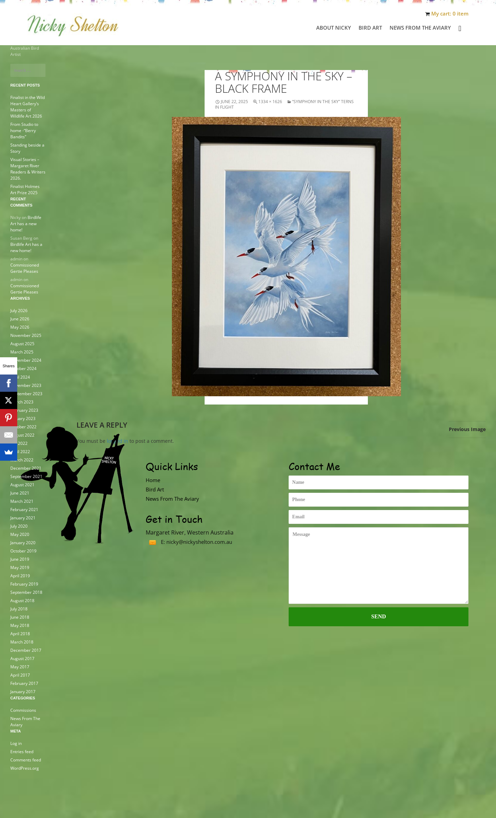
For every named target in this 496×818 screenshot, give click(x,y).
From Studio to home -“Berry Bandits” (24, 130)
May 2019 (19, 567)
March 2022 (21, 459)
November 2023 (25, 385)
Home (153, 480)
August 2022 (22, 435)
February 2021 (24, 509)
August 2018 (22, 600)
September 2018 (26, 592)
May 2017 (19, 666)
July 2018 (19, 608)
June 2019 (19, 559)
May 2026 (19, 327)
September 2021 (26, 476)
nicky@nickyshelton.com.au (199, 541)
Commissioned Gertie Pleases (24, 268)
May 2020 (19, 534)
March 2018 (21, 642)
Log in (16, 743)
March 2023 (21, 402)
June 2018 (19, 617)
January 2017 (22, 691)
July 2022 (19, 443)
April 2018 (20, 633)
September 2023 (26, 393)
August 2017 (22, 658)
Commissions (23, 710)
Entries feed (21, 751)
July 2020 (19, 526)
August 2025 (22, 344)
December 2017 (25, 650)
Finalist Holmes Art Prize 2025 (25, 189)
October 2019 (23, 550)
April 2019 (20, 575)
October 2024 (23, 368)
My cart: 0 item (449, 13)
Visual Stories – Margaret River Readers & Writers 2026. (27, 169)
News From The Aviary (420, 27)
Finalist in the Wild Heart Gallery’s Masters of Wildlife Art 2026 (27, 106)
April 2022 (20, 451)
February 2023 (24, 410)
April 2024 (20, 377)
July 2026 (19, 310)
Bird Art (370, 27)
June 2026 (19, 319)
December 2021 (25, 468)
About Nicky (333, 27)
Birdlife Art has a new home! (25, 224)
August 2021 (22, 484)
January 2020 (22, 542)
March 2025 (21, 352)
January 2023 (22, 418)
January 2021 (22, 517)
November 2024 (25, 360)
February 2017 (24, 683)
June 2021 (19, 493)
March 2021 (21, 501)
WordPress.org (24, 768)
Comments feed (25, 759)
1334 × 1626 (270, 101)
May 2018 (19, 625)
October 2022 (23, 426)
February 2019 (24, 584)
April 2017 (20, 675)
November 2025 (25, 335)
